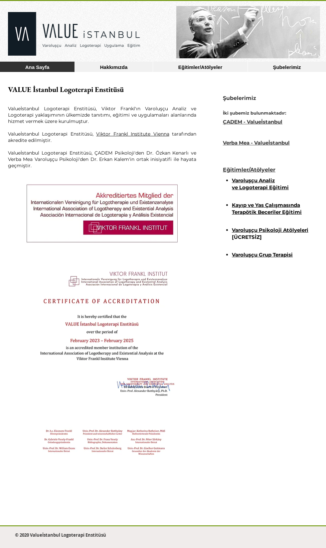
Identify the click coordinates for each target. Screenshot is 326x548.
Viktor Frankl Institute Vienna (132, 134)
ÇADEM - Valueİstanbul (252, 122)
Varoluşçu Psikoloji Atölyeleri (270, 230)
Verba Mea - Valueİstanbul (256, 143)
